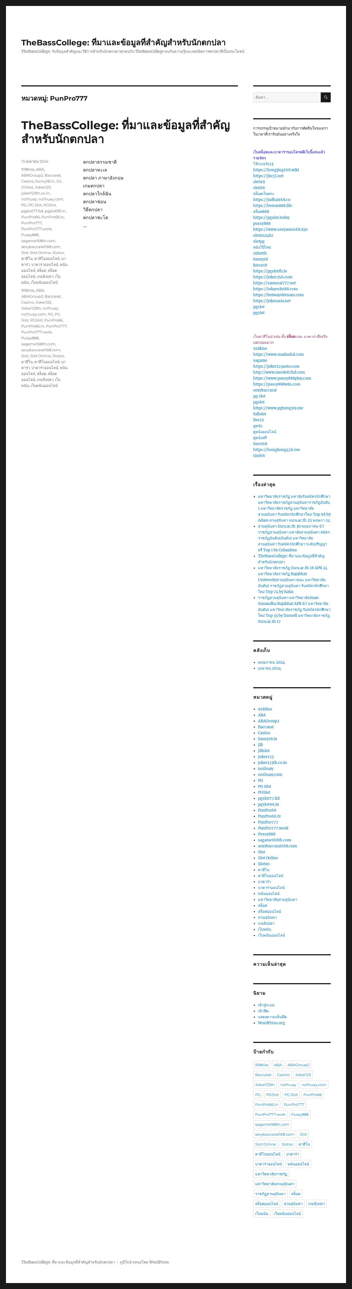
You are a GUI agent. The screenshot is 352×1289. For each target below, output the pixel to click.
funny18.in (45, 181)
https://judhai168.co (271, 199)
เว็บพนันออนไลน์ (44, 282)
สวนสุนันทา (267, 917)
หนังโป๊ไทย (262, 247)
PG (24, 205)
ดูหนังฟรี (260, 437)
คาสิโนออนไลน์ (47, 258)
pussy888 (262, 223)
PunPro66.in (32, 326)
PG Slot (35, 205)
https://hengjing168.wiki (276, 170)
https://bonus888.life (272, 205)
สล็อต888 (261, 211)
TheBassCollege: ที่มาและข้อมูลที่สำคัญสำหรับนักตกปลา (123, 42)
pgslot (259, 306)
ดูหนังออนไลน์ (264, 431)
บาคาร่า (264, 881)
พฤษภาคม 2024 (271, 662)
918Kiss (27, 169)
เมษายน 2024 (269, 668)
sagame (260, 360)
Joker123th (31, 308)
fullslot (259, 414)
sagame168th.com (38, 240)
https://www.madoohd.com (278, 354)
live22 (258, 420)
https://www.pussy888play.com (282, 378)
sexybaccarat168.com (40, 246)
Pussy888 (30, 234)
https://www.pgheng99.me (278, 408)
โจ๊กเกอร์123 (263, 164)
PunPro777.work (36, 229)
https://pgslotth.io (270, 271)
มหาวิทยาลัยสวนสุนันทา (277, 899)
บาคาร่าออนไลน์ (45, 264)
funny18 (260, 259)
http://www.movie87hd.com (279, 372)
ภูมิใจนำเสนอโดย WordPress (144, 1262)
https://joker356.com (272, 277)
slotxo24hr (263, 235)
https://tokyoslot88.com (275, 289)
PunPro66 (30, 217)
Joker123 (43, 187)
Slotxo (58, 252)
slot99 (259, 181)
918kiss (260, 348)
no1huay (29, 199)
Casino (27, 181)
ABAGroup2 (32, 175)
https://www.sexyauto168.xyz (280, 229)
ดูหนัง (257, 426)
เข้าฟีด (263, 1011)
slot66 (259, 187)
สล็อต (41, 270)
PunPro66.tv (52, 217)
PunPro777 (31, 223)
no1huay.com (51, 199)
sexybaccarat (265, 390)
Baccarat (53, 175)
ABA (40, 169)
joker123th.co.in (35, 193)
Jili (59, 181)
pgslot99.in (55, 211)
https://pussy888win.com (276, 384)
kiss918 (260, 265)
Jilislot (27, 187)
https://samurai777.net (274, 283)
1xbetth (260, 253)
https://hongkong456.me (276, 449)
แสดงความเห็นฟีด (272, 1017)
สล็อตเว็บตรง (263, 193)
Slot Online (40, 252)
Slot (24, 252)
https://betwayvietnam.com (278, 295)
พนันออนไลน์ (269, 893)
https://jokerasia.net (272, 301)
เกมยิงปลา (45, 276)
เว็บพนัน (264, 929)
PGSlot (49, 205)
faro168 (260, 443)
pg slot (259, 396)
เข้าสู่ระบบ (266, 1005)
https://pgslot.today (271, 217)
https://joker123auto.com (276, 366)
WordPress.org (271, 1023)
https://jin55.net (268, 175)
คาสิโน (27, 258)
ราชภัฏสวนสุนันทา (270, 1193)
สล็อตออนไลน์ (269, 911)
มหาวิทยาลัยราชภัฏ (271, 1174)
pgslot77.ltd (32, 211)
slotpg (259, 241)
